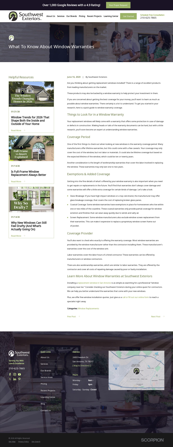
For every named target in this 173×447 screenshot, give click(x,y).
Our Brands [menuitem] (71, 16)
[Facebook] (10, 374)
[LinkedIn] (14, 379)
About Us (45, 357)
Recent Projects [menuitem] (94, 16)
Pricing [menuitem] (82, 16)
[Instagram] (14, 374)
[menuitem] (12, 441)
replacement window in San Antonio (94, 282)
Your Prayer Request (118, 5)
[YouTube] (19, 374)
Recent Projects (48, 390)
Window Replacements (88, 308)
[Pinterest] (19, 379)
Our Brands (46, 370)
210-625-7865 (148, 17)
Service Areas (47, 377)
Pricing (44, 383)
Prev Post (73, 316)
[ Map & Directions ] (82, 365)
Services (44, 363)
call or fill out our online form (135, 297)
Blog (43, 403)
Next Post (157, 316)
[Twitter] (10, 379)
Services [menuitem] (60, 16)
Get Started (128, 16)
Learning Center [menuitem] (111, 16)
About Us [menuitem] (50, 16)
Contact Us (46, 410)
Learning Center (48, 397)
